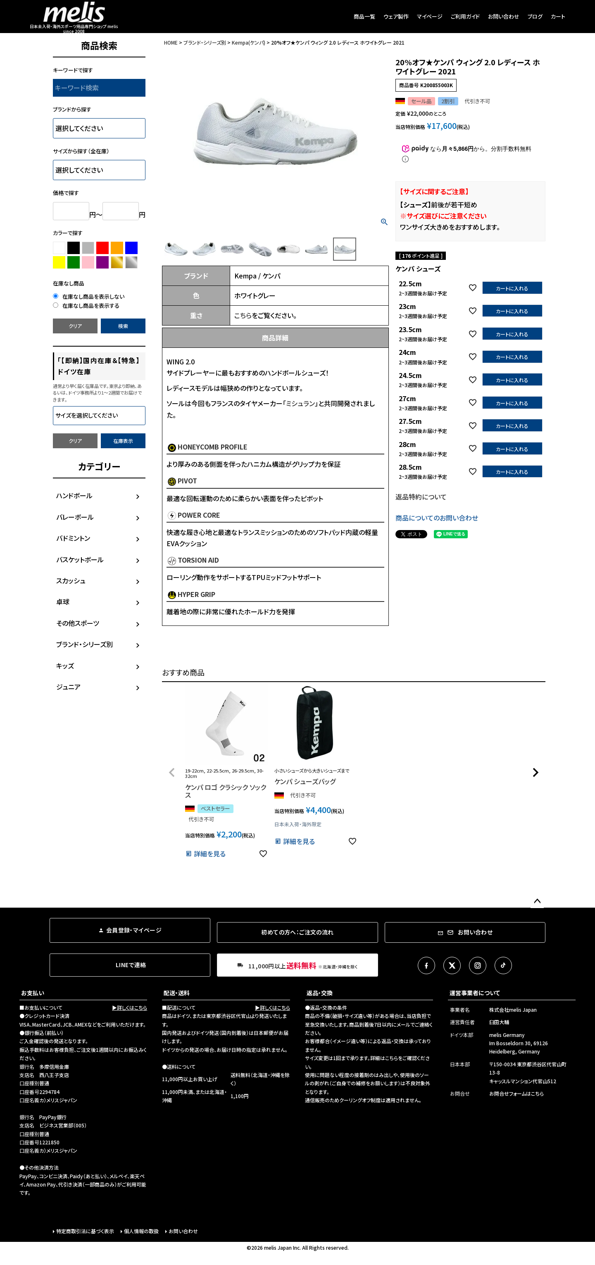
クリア (75, 325)
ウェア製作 (396, 16)
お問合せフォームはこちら (516, 1093)
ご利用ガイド (465, 16)
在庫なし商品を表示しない (88, 296)
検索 (123, 325)
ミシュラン (300, 403)
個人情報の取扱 (141, 1230)
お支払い (32, 993)
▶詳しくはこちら (129, 1007)
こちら (243, 315)
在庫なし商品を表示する (86, 305)
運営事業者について (475, 993)
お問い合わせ (503, 16)
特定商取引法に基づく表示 (85, 1230)
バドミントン (73, 538)
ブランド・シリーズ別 (84, 644)
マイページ (430, 16)
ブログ (535, 16)
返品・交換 (320, 993)
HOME (171, 42)
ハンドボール (74, 495)
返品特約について (421, 497)
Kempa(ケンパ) (248, 42)
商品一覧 (364, 16)
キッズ (65, 666)
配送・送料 (177, 993)
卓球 (62, 601)
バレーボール (75, 517)
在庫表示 (123, 440)
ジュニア (68, 687)
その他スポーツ (77, 623)
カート (558, 16)
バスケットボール (80, 559)
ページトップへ (537, 901)
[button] (172, 772)
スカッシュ (71, 580)
